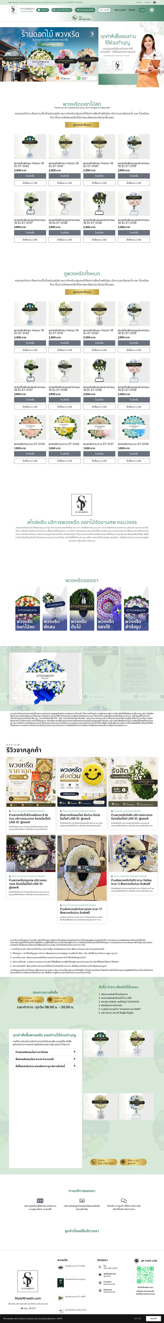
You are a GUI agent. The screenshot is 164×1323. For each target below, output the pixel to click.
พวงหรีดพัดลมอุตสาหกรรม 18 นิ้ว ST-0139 (133, 164)
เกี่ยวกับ (132, 10)
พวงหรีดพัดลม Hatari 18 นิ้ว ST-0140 (98, 164)
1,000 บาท (20, 448)
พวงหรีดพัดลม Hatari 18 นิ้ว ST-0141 (64, 164)
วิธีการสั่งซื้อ (104, 10)
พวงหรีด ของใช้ (106, 624)
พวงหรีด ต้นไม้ (79, 624)
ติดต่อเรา (139, 2)
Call (80, 17)
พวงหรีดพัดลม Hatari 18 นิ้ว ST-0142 (29, 164)
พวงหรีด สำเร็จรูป (133, 624)
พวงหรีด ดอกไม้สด (26, 624)
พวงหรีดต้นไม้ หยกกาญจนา (75, 1279)
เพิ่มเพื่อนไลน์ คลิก (110, 1273)
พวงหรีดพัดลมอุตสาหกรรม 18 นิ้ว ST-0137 (30, 221)
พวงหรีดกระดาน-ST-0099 (75, 1296)
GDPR (59, 1318)
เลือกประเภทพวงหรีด (85, 10)
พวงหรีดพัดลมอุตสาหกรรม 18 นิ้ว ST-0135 (133, 221)
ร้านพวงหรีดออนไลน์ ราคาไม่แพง (32, 1052)
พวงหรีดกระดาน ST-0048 (75, 1265)
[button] (45, 1052)
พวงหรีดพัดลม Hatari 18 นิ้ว (76, 1309)
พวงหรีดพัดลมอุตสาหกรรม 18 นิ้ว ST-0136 (99, 221)
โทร (105, 1266)
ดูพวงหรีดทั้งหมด (64, 10)
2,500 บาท (20, 170)
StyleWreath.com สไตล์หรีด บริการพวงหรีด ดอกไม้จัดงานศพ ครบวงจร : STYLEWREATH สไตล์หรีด (45, 2)
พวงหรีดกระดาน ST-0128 (133, 444)
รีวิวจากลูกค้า (120, 10)
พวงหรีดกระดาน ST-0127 (98, 444)
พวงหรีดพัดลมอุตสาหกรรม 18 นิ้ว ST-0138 (64, 221)
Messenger (108, 1289)
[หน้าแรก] (38, 10)
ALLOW (153, 1318)
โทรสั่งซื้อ (28, 998)
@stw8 (58, 1001)
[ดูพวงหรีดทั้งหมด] (54, 10)
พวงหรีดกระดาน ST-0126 (64, 444)
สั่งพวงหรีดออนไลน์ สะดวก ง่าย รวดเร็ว (35, 1059)
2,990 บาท (124, 170)
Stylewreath (109, 1284)
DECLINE (137, 1318)
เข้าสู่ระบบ (148, 2)
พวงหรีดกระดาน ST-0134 (29, 444)
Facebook (108, 1281)
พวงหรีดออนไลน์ (27, 11)
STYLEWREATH (27, 8)
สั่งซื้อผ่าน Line (60, 998)
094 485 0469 (84, 19)
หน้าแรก (44, 10)
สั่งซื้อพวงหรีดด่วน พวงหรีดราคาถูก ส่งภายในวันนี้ (40, 1066)
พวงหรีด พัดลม (52, 624)
